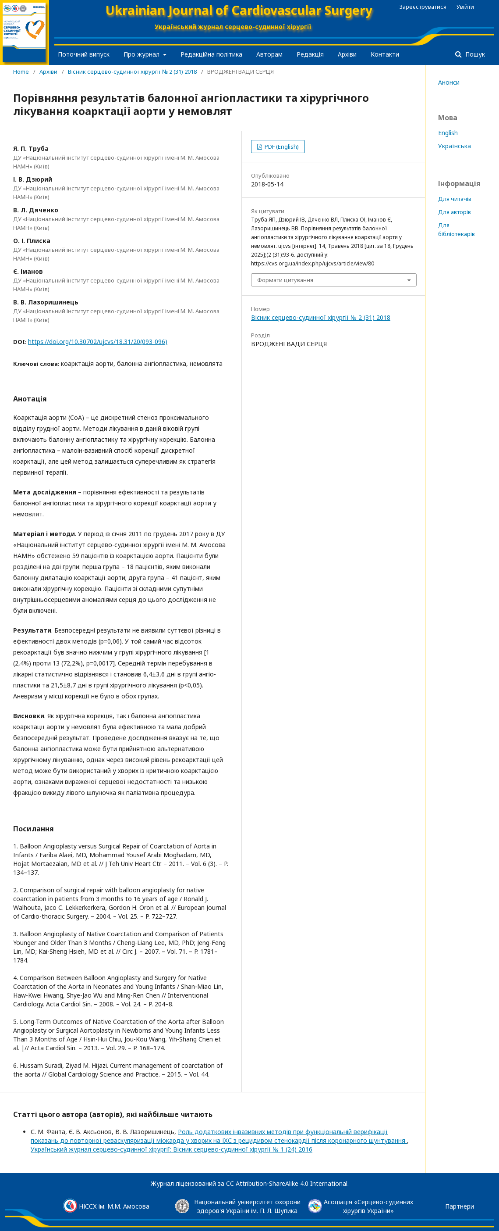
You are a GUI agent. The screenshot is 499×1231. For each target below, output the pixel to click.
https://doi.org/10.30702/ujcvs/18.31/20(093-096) (97, 341)
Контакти (385, 54)
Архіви (347, 54)
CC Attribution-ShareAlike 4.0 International (286, 1183)
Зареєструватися (423, 7)
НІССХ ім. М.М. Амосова (114, 1206)
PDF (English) (281, 146)
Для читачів (454, 199)
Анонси (449, 82)
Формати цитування (285, 280)
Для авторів (454, 212)
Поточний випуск (84, 54)
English (448, 133)
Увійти (465, 7)
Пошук (474, 54)
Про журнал (142, 54)
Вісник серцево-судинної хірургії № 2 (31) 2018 (132, 71)
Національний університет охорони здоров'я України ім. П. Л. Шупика (247, 1206)
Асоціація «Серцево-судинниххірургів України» (368, 1206)
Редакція (310, 54)
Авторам (269, 54)
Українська (454, 146)
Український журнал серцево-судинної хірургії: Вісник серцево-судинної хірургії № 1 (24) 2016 (171, 1149)
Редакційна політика (211, 54)
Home (21, 71)
